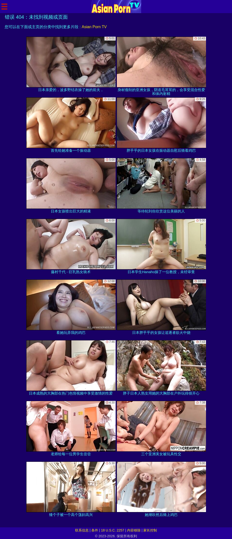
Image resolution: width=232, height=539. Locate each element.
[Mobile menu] (4, 6)
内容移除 (134, 530)
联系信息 (82, 530)
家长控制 (150, 530)
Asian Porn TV (94, 27)
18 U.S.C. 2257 (112, 530)
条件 (94, 530)
